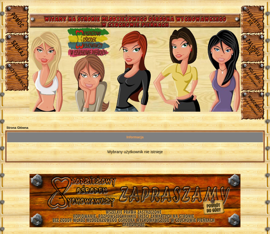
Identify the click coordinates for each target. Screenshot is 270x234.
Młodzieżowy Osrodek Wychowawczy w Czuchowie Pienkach (135, 196)
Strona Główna (17, 127)
